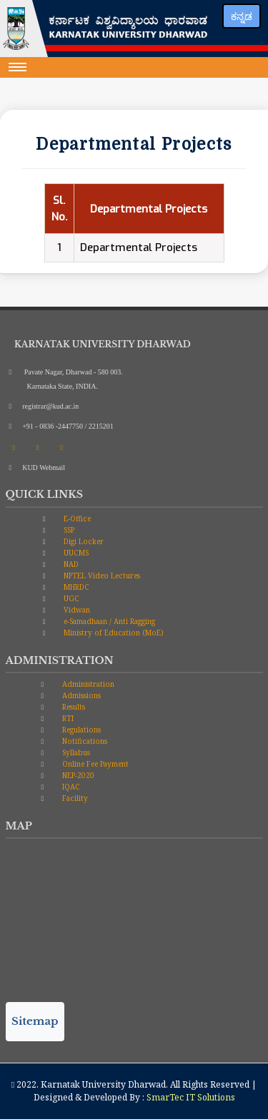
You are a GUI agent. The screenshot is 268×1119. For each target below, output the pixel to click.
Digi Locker (82, 541)
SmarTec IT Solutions (191, 1097)
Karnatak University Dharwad (103, 1084)
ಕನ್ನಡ (241, 16)
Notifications (83, 741)
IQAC (70, 787)
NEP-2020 (77, 775)
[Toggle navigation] (18, 67)
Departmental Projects (138, 247)
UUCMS (75, 553)
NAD (70, 564)
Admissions (80, 695)
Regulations (80, 730)
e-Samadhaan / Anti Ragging (108, 621)
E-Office (76, 518)
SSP (67, 530)
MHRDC (75, 587)
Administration (87, 684)
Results (72, 707)
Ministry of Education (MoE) (112, 633)
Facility (74, 798)
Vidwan (75, 610)
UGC (70, 598)
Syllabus (75, 752)
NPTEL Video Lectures (100, 576)
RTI (67, 718)
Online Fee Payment (94, 764)
